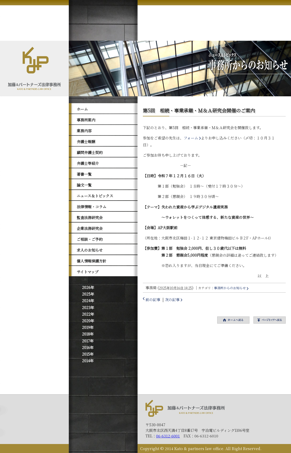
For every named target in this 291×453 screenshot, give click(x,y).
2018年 (88, 334)
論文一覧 (84, 185)
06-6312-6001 (168, 435)
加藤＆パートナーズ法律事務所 (185, 408)
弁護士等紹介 (88, 163)
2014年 (88, 360)
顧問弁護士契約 (90, 152)
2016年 (88, 347)
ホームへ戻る (233, 320)
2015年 (88, 354)
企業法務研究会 (90, 228)
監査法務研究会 (90, 217)
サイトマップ (87, 271)
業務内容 (84, 130)
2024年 (88, 300)
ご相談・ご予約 (90, 239)
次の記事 (172, 299)
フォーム (191, 138)
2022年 (88, 314)
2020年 (88, 320)
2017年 (88, 340)
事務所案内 (86, 120)
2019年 (88, 327)
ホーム (82, 109)
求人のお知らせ (90, 250)
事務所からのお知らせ (230, 288)
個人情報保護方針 (91, 261)
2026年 (88, 287)
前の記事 (153, 299)
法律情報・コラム (91, 206)
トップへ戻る (269, 320)
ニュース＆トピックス (95, 195)
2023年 (88, 307)
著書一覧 (84, 174)
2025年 (88, 294)
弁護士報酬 (86, 141)
